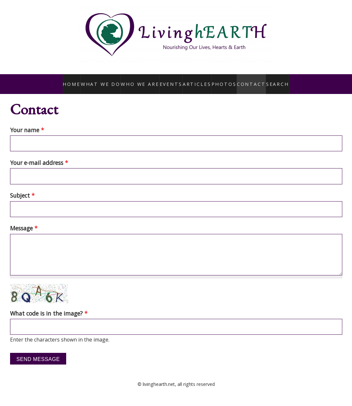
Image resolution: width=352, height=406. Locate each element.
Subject (22, 188)
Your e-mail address (39, 155)
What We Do (102, 80)
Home (73, 80)
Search (276, 80)
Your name (27, 123)
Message (24, 221)
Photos (222, 80)
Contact (250, 80)
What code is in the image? (49, 306)
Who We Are (138, 80)
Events (168, 80)
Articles (194, 80)
